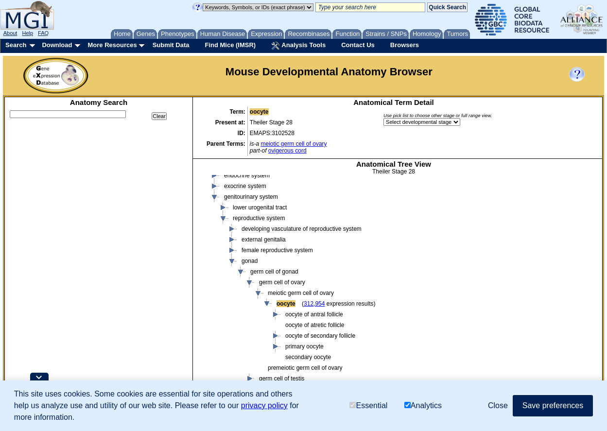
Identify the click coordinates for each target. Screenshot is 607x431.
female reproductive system (277, 250)
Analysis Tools (298, 45)
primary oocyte (304, 346)
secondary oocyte (308, 357)
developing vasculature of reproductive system (302, 228)
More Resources (112, 45)
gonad (250, 261)
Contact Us (358, 45)
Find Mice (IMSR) (230, 45)
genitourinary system (251, 196)
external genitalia (264, 239)
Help (27, 33)
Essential (368, 405)
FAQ (43, 33)
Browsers (404, 45)
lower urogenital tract (260, 207)
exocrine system (245, 186)
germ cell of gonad (274, 271)
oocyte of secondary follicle (320, 335)
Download (57, 45)
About (10, 33)
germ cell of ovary (282, 282)
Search (15, 45)
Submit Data (171, 45)
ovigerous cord (287, 150)
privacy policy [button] (264, 405)
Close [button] (498, 405)
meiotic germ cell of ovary (294, 143)
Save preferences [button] (552, 405)
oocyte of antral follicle (314, 314)
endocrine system (247, 175)
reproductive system (259, 218)
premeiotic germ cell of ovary (305, 367)
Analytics (423, 405)
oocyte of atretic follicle (314, 325)
